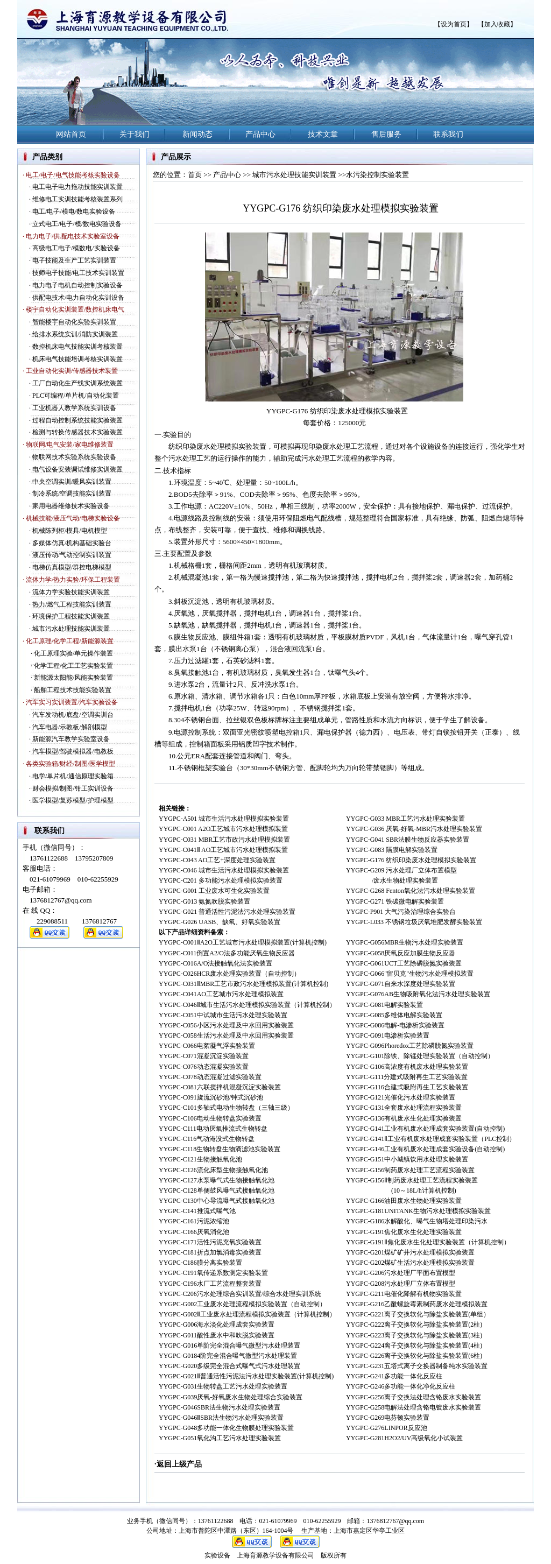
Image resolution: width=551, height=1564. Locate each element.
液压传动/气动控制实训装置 (71, 555)
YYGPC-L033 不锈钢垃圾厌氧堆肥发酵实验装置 (414, 922)
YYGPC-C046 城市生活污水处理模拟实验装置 (224, 870)
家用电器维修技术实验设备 (71, 506)
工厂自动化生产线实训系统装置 (77, 383)
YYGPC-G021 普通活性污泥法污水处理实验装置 (227, 911)
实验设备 (217, 1555)
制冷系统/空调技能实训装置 (71, 493)
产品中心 (227, 175)
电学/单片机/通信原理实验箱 (73, 776)
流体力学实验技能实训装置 (71, 592)
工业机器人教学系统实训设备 (74, 408)
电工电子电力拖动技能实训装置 (77, 187)
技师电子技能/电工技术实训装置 (78, 273)
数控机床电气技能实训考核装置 (77, 346)
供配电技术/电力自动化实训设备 (78, 297)
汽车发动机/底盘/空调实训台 (73, 714)
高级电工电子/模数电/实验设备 (76, 248)
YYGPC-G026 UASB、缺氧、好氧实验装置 (219, 922)
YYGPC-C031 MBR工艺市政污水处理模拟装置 (224, 839)
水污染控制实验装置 (377, 175)
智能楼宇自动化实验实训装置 (74, 322)
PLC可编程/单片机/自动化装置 (75, 395)
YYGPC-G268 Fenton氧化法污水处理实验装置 (410, 890)
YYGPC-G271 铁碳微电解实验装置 (395, 901)
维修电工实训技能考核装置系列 (77, 199)
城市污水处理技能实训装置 (71, 628)
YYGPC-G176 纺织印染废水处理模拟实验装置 (411, 860)
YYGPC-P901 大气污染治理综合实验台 (401, 911)
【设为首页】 (453, 24)
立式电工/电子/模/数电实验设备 (77, 224)
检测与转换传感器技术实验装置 (77, 432)
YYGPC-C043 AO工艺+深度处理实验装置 (217, 860)
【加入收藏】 (497, 24)
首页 (195, 175)
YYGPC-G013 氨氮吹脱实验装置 (204, 901)
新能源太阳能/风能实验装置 (73, 677)
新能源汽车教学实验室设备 (71, 739)
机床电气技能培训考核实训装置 (77, 359)
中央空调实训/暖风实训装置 (71, 481)
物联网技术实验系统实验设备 (74, 457)
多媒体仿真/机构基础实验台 (71, 543)
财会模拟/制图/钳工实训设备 (73, 788)
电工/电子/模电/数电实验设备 (73, 211)
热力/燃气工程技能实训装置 (71, 604)
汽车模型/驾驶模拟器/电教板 (73, 751)
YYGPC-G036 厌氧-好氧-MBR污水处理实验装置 (414, 829)
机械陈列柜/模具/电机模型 (69, 530)
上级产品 (187, 1464)
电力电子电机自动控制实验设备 (77, 285)
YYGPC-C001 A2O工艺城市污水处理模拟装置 (223, 829)
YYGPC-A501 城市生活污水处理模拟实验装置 (224, 818)
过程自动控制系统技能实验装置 (77, 420)
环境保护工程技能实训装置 (71, 616)
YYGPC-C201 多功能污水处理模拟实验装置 (220, 880)
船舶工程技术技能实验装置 (72, 690)
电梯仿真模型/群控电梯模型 (71, 567)
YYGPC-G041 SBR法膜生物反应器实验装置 (407, 839)
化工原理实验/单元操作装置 (73, 653)
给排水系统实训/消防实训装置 (75, 334)
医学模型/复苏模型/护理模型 (73, 800)
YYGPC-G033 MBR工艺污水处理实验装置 (405, 818)
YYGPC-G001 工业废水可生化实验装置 (214, 890)
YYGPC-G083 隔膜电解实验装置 (391, 850)
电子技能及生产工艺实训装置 (74, 260)
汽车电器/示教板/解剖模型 (69, 727)
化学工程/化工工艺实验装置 (73, 666)
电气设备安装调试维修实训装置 (77, 469)
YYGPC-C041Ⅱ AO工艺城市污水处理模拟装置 (223, 850)
